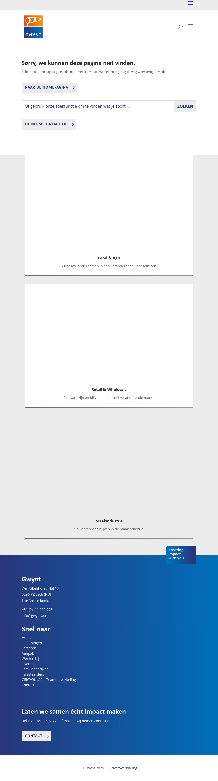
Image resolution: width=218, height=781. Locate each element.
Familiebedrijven (35, 669)
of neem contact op (46, 124)
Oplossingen (32, 642)
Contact (28, 684)
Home (27, 637)
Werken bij (30, 658)
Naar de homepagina (46, 88)
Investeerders (33, 674)
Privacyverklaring (123, 768)
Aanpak (28, 653)
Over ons (29, 663)
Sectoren (29, 648)
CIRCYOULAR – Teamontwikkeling (49, 679)
